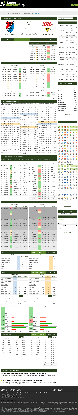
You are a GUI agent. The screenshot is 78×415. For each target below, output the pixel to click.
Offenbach (25, 84)
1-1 (48, 55)
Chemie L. (61, 62)
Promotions (65, 9)
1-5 (39, 181)
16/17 (38, 57)
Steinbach (10, 35)
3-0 (39, 198)
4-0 (48, 59)
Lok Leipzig (72, 74)
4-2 (67, 28)
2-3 (48, 79)
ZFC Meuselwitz (61, 64)
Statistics (49, 10)
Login (74, 5)
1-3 (48, 69)
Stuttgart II (47, 35)
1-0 (20, 74)
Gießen (24, 69)
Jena (72, 69)
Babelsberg (72, 62)
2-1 (48, 57)
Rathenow (62, 76)
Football (33, 402)
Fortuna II (62, 28)
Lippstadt (72, 79)
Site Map (2, 395)
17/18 (38, 53)
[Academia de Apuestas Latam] (68, 394)
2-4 (11, 186)
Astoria (53, 83)
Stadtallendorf (25, 95)
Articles (57, 10)
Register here (18, 394)
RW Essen (61, 79)
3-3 (11, 178)
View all (67, 114)
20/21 (38, 47)
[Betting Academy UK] (71, 394)
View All (67, 204)
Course (24, 9)
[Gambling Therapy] (12, 413)
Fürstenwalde (72, 57)
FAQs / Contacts (20, 397)
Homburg (5, 121)
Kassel (5, 131)
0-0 (39, 179)
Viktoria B (62, 71)
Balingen (25, 78)
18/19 (38, 49)
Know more (37, 13)
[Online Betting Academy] (62, 394)
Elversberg (5, 111)
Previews (32, 9)
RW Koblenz (53, 87)
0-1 (48, 53)
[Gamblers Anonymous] (14, 413)
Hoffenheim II (15, 80)
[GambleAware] (5, 413)
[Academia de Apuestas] (65, 394)
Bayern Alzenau (24, 72)
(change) (70, 213)
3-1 (48, 83)
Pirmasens (25, 76)
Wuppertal (72, 28)
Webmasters (15, 396)
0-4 (20, 86)
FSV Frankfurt (15, 82)
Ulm (5, 115)
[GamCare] (10, 413)
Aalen (43, 81)
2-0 (48, 47)
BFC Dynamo (72, 71)
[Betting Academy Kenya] (53, 394)
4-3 (67, 47)
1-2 (67, 37)
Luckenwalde (72, 54)
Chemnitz (72, 76)
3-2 (48, 95)
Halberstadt (61, 57)
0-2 (48, 75)
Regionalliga (28, 29)
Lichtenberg (61, 59)
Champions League (73, 404)
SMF (14, 395)
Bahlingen (25, 88)
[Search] (75, 18)
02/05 (67, 54)
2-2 (48, 49)
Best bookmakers (14, 10)
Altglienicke (61, 54)
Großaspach (15, 86)
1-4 (39, 184)
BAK (72, 59)
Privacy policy (13, 398)
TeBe (62, 69)
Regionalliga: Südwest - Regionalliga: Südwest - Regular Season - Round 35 (29, 34)
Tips (41, 10)
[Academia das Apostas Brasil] (59, 394)
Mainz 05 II (53, 79)
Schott (24, 93)
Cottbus (61, 67)
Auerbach (62, 74)
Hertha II (72, 64)
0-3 (39, 186)
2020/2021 (28, 31)
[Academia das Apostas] (56, 394)
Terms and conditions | (5, 398)
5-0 (67, 79)
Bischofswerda (72, 67)
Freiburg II (15, 74)
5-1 (11, 194)
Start (4, 10)
